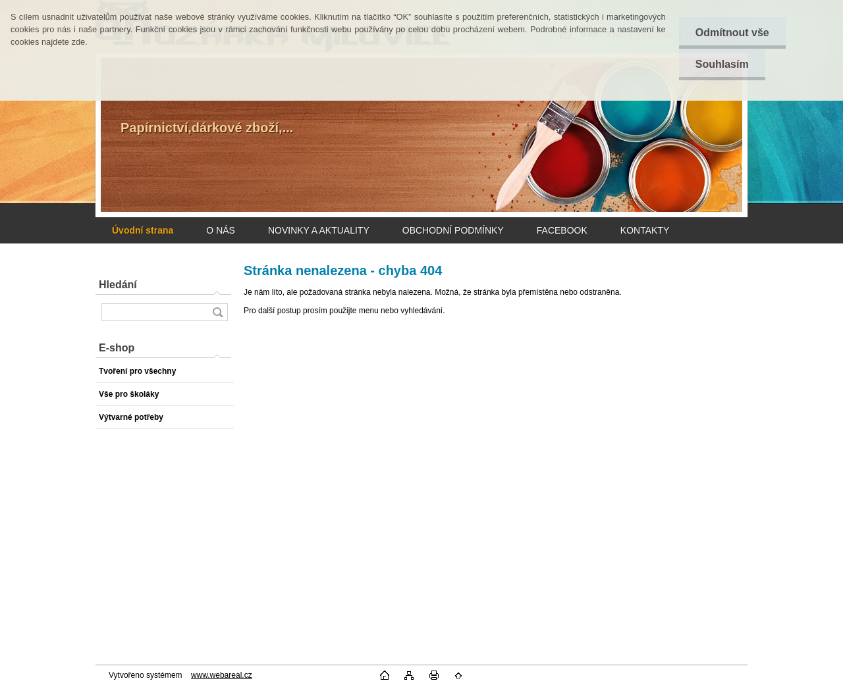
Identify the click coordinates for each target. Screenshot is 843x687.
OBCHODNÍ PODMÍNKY (453, 230)
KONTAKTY (644, 230)
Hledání (118, 284)
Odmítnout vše (732, 32)
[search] (217, 312)
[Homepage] (142, 230)
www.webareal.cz (221, 675)
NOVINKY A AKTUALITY (318, 230)
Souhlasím (722, 64)
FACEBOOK (562, 230)
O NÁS (220, 230)
